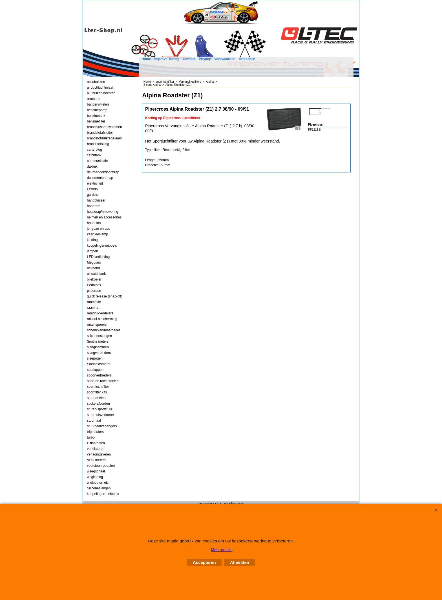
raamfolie (94, 302)
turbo (91, 437)
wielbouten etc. (98, 483)
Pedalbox (94, 285)
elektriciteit (95, 183)
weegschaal (96, 471)
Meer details (221, 550)
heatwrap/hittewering (102, 212)
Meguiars (94, 262)
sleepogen (95, 358)
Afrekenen (247, 59)
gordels (92, 195)
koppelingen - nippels (103, 494)
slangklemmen (98, 347)
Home (146, 59)
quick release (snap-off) (104, 296)
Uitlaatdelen (96, 443)
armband (93, 99)
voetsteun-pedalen (101, 466)
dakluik (92, 166)
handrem (93, 206)
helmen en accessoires (104, 217)
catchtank (94, 155)
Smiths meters (98, 341)
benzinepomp (97, 110)
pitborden (94, 291)
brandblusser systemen (104, 127)
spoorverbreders (99, 375)
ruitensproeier (97, 325)
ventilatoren (96, 449)
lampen (92, 251)
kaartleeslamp (97, 234)
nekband (93, 268)
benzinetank (96, 116)
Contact (189, 59)
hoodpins (94, 223)
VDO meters (96, 460)
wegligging (95, 477)
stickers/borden (98, 404)
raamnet (93, 308)
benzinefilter (96, 121)
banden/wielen (98, 104)
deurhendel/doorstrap (103, 172)
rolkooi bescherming (102, 319)
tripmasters (95, 432)
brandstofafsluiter (100, 133)
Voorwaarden (224, 59)
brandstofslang (98, 144)
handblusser (96, 200)
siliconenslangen (99, 336)
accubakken (96, 82)
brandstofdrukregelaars (104, 138)
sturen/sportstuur (99, 409)
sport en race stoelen (103, 381)
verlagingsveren (99, 454)
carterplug (94, 150)
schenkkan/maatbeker (103, 330)
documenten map (100, 178)
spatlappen (95, 370)
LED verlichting (98, 257)
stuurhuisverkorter (100, 415)
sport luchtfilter (98, 387)
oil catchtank (96, 274)
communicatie (97, 161)
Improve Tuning (166, 59)
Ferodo (92, 189)
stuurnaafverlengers (102, 426)
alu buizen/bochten (101, 93)
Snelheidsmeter (99, 364)
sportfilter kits (97, 392)
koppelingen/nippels (102, 246)
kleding (92, 240)
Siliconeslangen (99, 488)
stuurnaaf (94, 420)
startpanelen (96, 398)
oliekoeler (94, 279)
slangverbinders (99, 353)
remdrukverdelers (100, 313)
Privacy (205, 59)
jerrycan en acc (98, 229)
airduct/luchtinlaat (100, 87)
